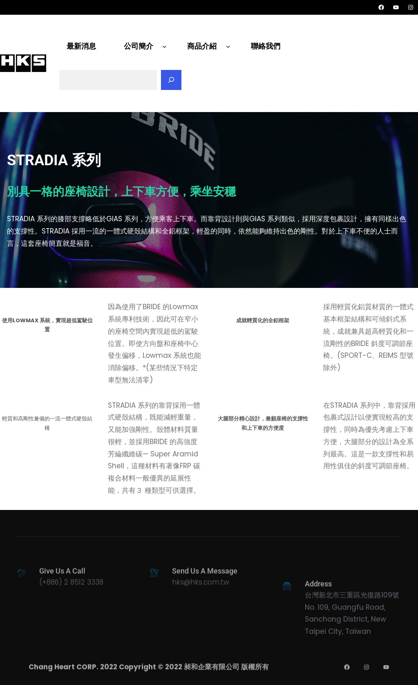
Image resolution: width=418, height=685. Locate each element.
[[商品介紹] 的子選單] (228, 46)
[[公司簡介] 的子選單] (164, 46)
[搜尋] (171, 80)
